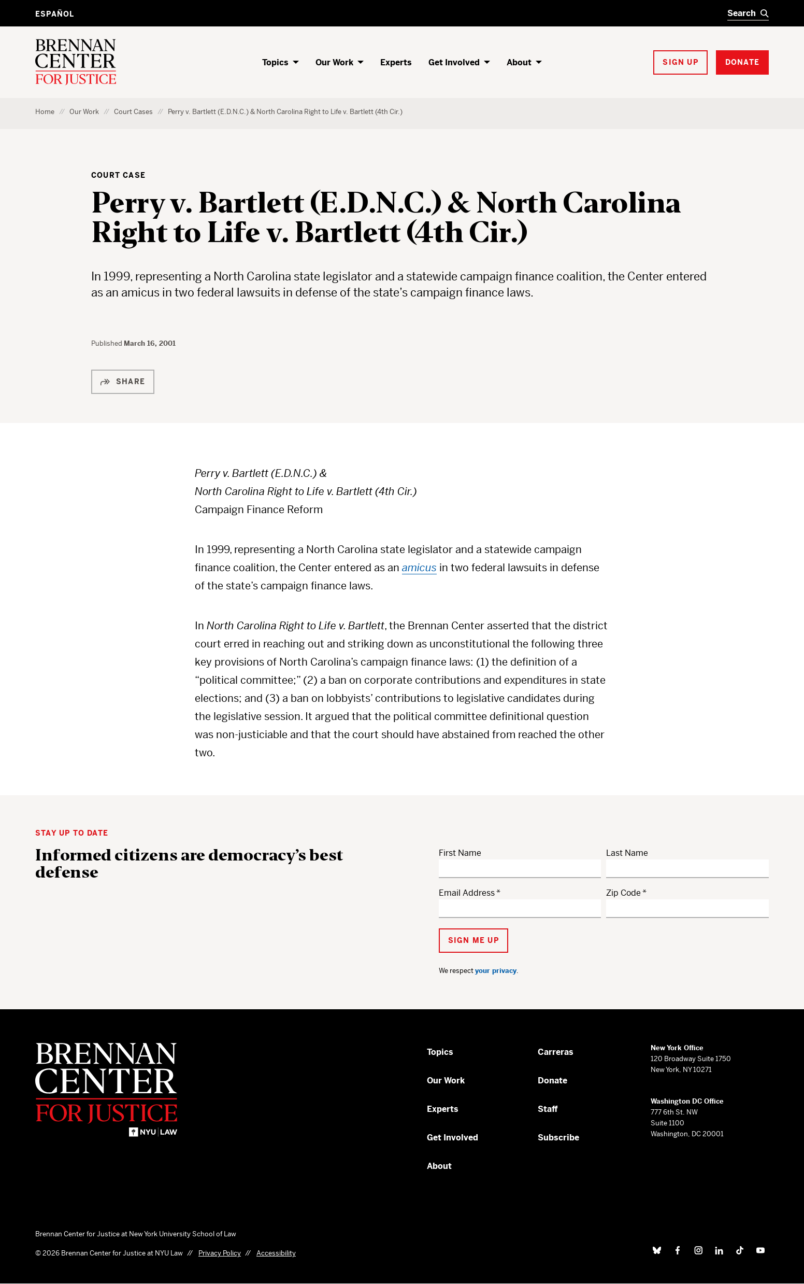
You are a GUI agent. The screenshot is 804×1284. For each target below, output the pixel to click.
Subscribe (558, 1137)
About (519, 62)
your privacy (495, 970)
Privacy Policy (219, 1253)
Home (44, 111)
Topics (275, 62)
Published (107, 343)
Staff (548, 1109)
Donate (552, 1080)
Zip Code (623, 892)
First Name (460, 853)
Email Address (467, 892)
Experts (396, 62)
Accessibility (276, 1253)
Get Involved (454, 62)
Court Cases (133, 111)
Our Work (334, 62)
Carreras (555, 1052)
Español (54, 14)
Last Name (627, 853)
